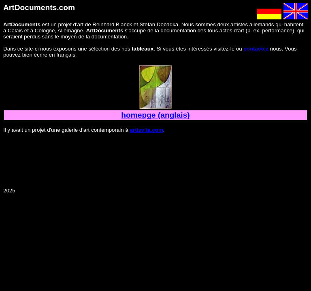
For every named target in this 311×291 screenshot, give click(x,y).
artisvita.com (146, 130)
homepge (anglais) (155, 115)
